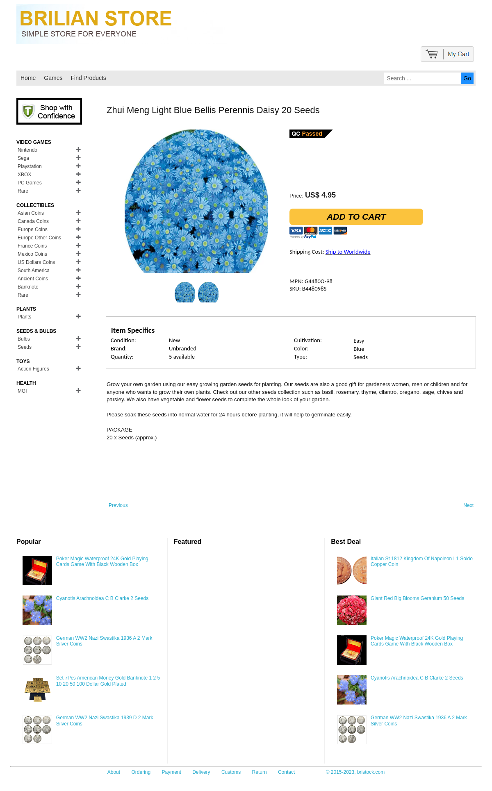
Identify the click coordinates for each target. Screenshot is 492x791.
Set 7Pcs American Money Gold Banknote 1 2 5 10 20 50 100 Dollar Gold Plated (108, 680)
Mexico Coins (32, 254)
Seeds (25, 347)
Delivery (201, 772)
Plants (24, 317)
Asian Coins (31, 213)
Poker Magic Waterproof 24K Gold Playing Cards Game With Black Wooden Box (102, 561)
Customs (231, 772)
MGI (22, 391)
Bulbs (24, 339)
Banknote (28, 287)
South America (34, 270)
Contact (286, 772)
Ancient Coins (33, 279)
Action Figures (33, 369)
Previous (118, 505)
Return (259, 772)
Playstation (30, 166)
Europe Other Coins (39, 238)
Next (468, 505)
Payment (171, 772)
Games (53, 78)
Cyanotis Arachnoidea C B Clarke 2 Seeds (102, 598)
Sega (23, 158)
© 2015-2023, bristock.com (355, 772)
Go (467, 78)
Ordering (140, 772)
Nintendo (27, 150)
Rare (23, 191)
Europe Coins (33, 229)
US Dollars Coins (36, 262)
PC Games (30, 183)
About (113, 772)
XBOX (24, 174)
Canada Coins (33, 221)
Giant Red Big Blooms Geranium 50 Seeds (417, 598)
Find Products (88, 78)
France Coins (32, 246)
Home (28, 78)
